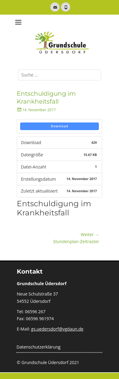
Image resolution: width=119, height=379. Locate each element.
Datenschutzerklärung (38, 347)
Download (59, 126)
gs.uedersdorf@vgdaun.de (57, 329)
